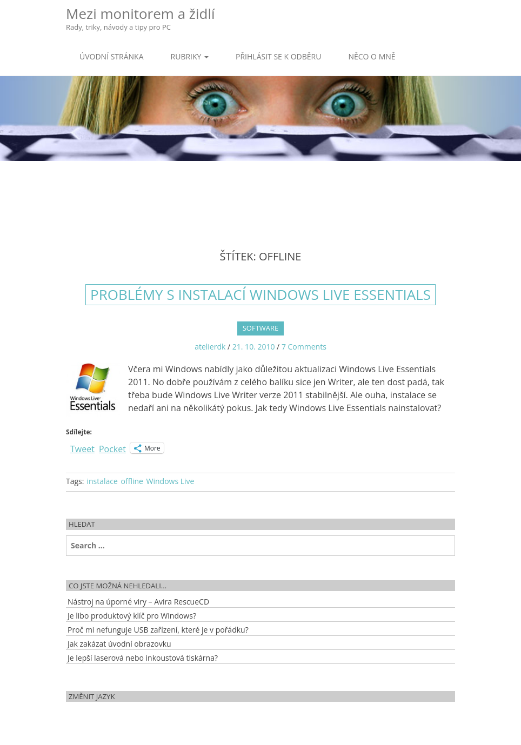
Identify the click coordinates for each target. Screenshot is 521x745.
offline (132, 481)
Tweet (82, 447)
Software (261, 328)
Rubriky (190, 56)
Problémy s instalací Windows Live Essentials (260, 294)
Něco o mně (371, 56)
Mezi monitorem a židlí (140, 18)
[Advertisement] (260, 196)
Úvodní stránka (111, 56)
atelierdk (210, 346)
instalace (101, 481)
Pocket (112, 449)
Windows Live (170, 481)
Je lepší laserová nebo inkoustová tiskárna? (143, 658)
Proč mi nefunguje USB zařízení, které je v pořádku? (158, 630)
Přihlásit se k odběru (278, 56)
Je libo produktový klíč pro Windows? (132, 615)
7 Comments (304, 346)
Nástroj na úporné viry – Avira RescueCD (138, 601)
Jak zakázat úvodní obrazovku (119, 644)
